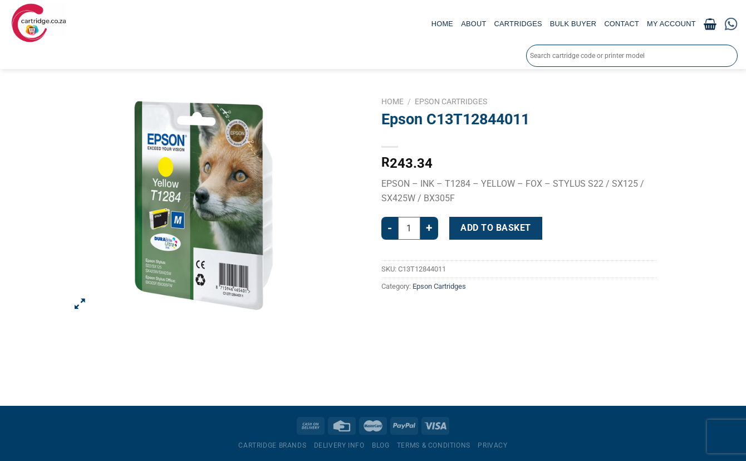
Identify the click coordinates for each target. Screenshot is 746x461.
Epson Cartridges (451, 101)
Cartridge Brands (272, 445)
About (473, 24)
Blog (380, 445)
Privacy (492, 445)
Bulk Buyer (573, 24)
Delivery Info (339, 445)
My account (671, 24)
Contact (621, 24)
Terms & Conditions (433, 445)
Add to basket (495, 227)
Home (442, 24)
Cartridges (518, 24)
